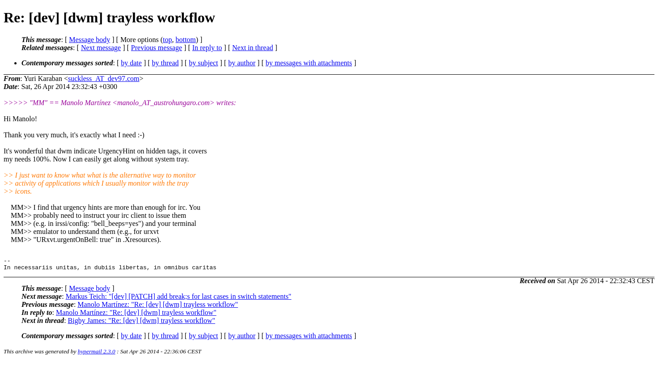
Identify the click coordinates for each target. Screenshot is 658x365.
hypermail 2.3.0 (96, 354)
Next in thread (252, 47)
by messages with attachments (309, 63)
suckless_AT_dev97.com (104, 78)
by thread (165, 63)
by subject (203, 63)
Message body (89, 39)
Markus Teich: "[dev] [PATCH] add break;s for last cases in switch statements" (179, 299)
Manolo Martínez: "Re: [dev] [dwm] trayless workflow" (157, 307)
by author (241, 63)
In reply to (207, 47)
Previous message (156, 47)
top (167, 39)
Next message (101, 47)
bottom (185, 39)
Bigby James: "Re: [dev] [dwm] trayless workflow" (141, 323)
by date (131, 63)
